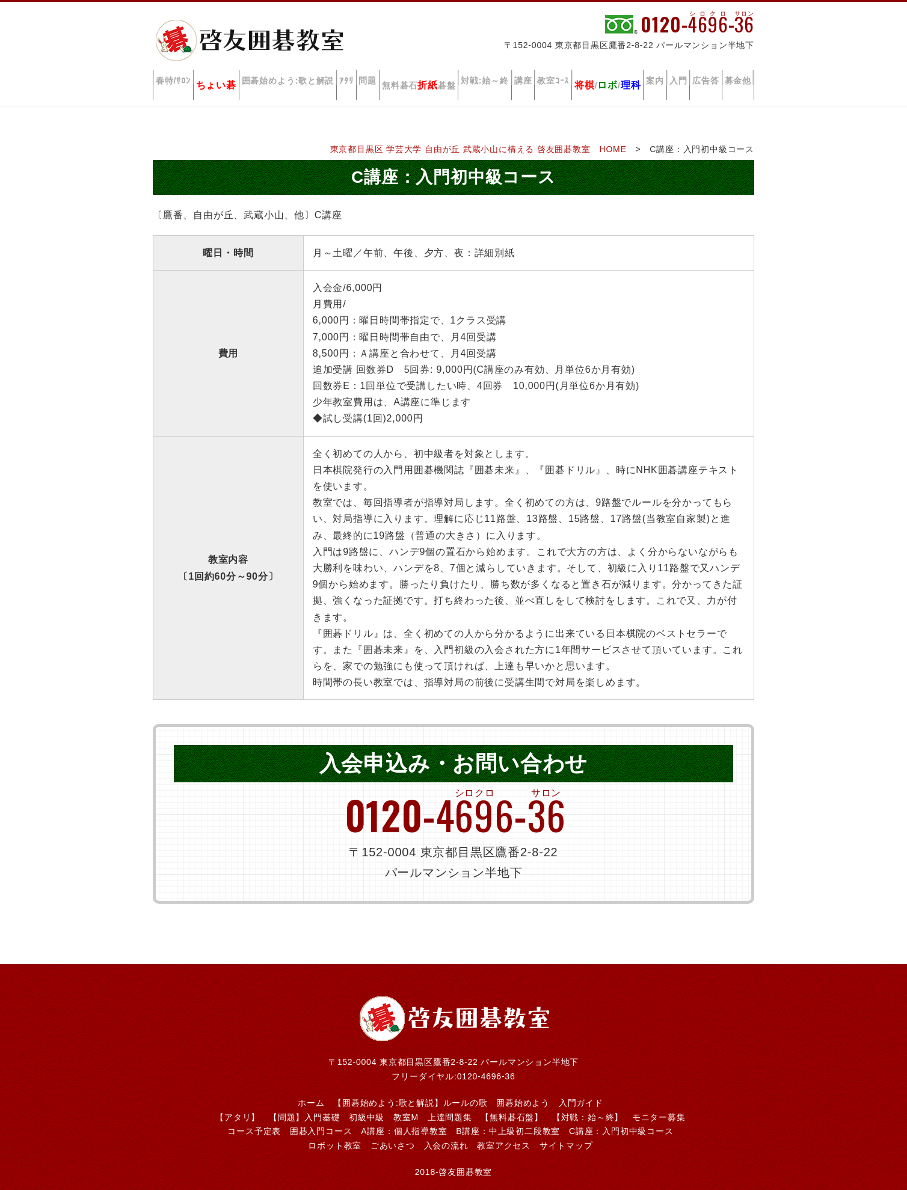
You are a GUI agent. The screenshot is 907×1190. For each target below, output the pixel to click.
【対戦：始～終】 (587, 1103)
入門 (679, 78)
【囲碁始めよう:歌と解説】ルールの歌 (410, 1089)
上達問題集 (450, 1103)
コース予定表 (254, 1117)
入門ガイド (581, 1089)
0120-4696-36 (486, 1062)
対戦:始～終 (491, 78)
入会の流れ (446, 1131)
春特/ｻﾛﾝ (173, 78)
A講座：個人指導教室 (404, 1117)
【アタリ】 (237, 1103)
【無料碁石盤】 (512, 1103)
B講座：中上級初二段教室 (508, 1117)
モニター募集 (659, 1103)
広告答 (706, 78)
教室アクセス (503, 1131)
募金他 (738, 78)
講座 (530, 78)
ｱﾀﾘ (350, 78)
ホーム (311, 1089)
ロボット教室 (334, 1131)
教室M (406, 1103)
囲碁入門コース (321, 1117)
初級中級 (366, 1103)
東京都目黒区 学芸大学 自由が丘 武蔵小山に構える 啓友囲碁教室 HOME (478, 135)
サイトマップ (566, 1131)
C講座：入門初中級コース (621, 1117)
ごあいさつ (392, 1131)
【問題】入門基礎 (304, 1103)
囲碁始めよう (523, 1089)
